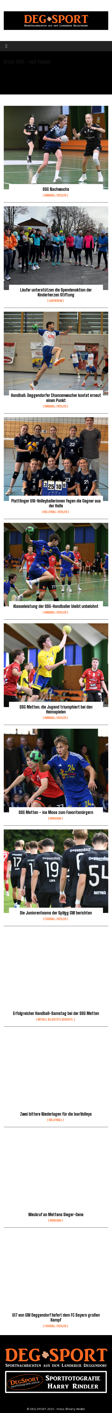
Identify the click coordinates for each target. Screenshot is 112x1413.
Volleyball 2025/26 (55, 511)
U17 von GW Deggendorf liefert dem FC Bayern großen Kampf (56, 1317)
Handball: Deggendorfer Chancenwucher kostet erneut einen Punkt (56, 398)
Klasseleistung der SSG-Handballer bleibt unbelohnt (55, 606)
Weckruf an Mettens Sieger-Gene (55, 1214)
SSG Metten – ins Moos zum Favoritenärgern (56, 812)
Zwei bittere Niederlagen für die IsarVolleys (56, 1114)
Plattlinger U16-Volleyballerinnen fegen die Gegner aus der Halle (56, 503)
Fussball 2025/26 (56, 918)
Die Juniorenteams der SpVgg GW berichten (56, 912)
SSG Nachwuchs (56, 189)
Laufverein (55, 300)
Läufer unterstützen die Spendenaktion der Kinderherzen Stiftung (56, 292)
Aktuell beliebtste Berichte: (55, 1019)
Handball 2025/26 (55, 195)
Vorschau (55, 818)
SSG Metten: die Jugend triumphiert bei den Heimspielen (56, 709)
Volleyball (55, 1119)
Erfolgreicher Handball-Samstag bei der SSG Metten (56, 1013)
